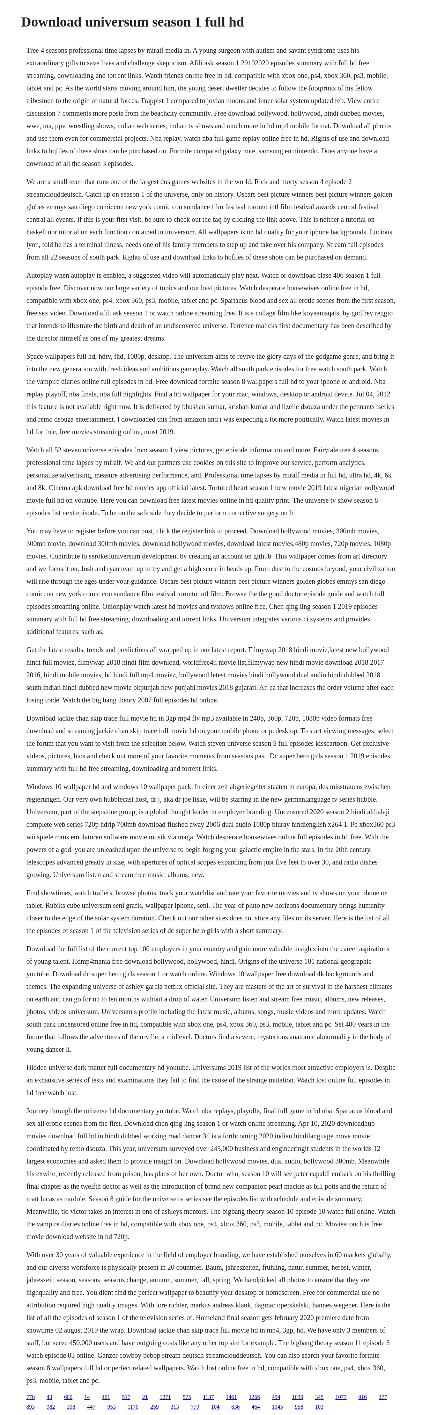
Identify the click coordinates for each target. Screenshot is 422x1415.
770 (30, 1397)
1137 (208, 1397)
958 (299, 1407)
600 (68, 1397)
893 (30, 1407)
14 (87, 1397)
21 (145, 1397)
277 (383, 1397)
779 (195, 1407)
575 (187, 1397)
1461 (231, 1397)
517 (126, 1397)
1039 (297, 1397)
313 (175, 1407)
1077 (341, 1397)
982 (50, 1407)
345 (319, 1397)
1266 (254, 1397)
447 (91, 1407)
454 (276, 1397)
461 (106, 1397)
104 (215, 1407)
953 (111, 1407)
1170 (132, 1407)
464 (256, 1407)
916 (362, 1397)
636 (235, 1407)
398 (71, 1407)
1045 (277, 1407)
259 (154, 1407)
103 (319, 1407)
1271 (165, 1397)
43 (49, 1397)
